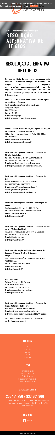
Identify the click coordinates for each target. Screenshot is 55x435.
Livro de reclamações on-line (27, 381)
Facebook (29, 420)
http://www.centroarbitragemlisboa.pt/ (22, 192)
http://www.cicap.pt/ (16, 216)
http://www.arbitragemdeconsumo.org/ (22, 118)
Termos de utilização (27, 370)
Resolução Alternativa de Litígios (25, 30)
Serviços (27, 351)
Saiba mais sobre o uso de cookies (14, 6)
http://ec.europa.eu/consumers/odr (25, 87)
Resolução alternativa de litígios (27, 378)
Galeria (27, 354)
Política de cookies (27, 376)
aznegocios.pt (31, 433)
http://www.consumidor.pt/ (17, 321)
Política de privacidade (27, 373)
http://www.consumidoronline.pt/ (20, 142)
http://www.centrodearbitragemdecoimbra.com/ (25, 165)
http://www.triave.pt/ (16, 239)
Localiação (27, 349)
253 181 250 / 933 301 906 (25, 396)
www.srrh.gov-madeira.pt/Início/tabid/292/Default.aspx (28, 313)
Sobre (27, 346)
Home (8, 30)
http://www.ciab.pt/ (16, 268)
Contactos (27, 357)
